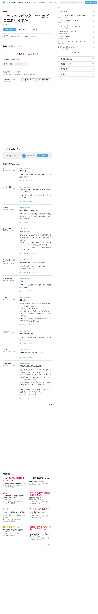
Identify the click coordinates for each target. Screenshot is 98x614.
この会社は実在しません (36, 512)
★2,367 (5, 519)
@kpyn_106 (7, 229)
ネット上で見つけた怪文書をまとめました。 (40, 494)
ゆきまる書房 (7, 187)
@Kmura (6, 331)
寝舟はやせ (8, 499)
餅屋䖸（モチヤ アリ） (36, 499)
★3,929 (31, 538)
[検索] (62, 2)
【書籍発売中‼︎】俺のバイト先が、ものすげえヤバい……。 (40, 529)
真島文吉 (41, 481)
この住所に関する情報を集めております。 (13, 479)
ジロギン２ (6, 531)
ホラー (11, 485)
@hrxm (5, 207)
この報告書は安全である (39, 478)
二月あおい (6, 297)
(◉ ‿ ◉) (5, 509)
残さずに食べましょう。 (13, 527)
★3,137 (31, 483)
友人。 (5, 493)
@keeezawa (7, 363)
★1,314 (5, 533)
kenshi (5, 350)
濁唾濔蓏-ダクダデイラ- (36, 498)
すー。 (5, 168)
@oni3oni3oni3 (8, 278)
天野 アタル (37, 536)
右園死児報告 (33, 481)
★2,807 (5, 485)
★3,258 (5, 501)
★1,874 (31, 516)
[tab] (5, 47)
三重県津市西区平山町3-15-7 (12, 483)
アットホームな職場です (39, 509)
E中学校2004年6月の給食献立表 (13, 530)
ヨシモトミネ (7, 24)
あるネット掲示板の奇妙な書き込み (14, 512)
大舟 (23, 483)
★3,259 (31, 501)
